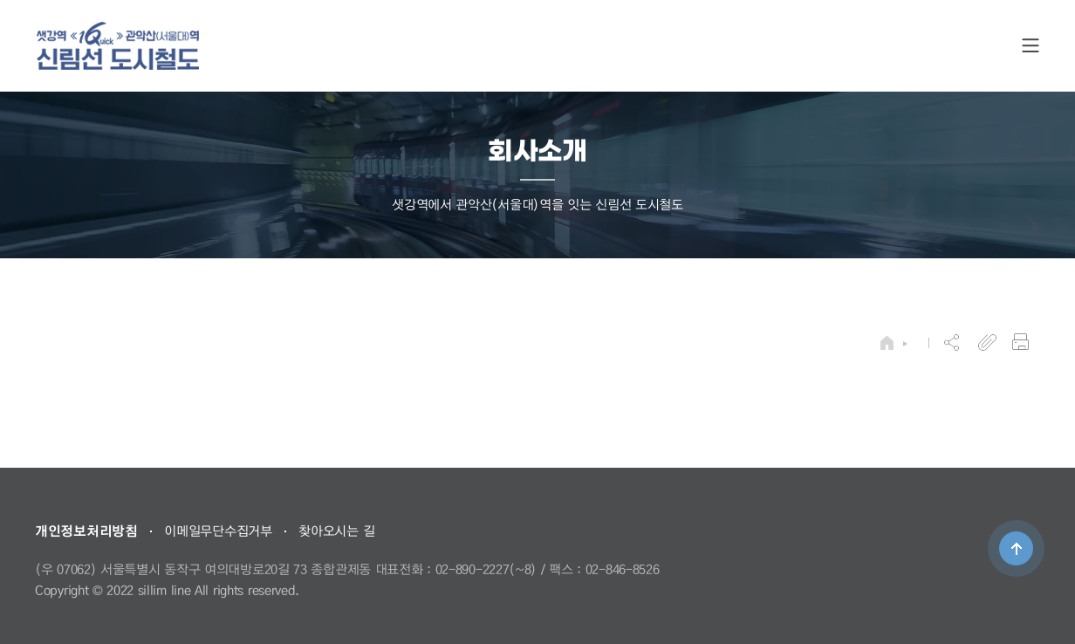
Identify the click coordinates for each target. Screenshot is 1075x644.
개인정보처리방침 (86, 530)
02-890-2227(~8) (486, 569)
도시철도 (118, 46)
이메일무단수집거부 (217, 530)
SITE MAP (1030, 46)
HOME (887, 343)
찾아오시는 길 (336, 530)
